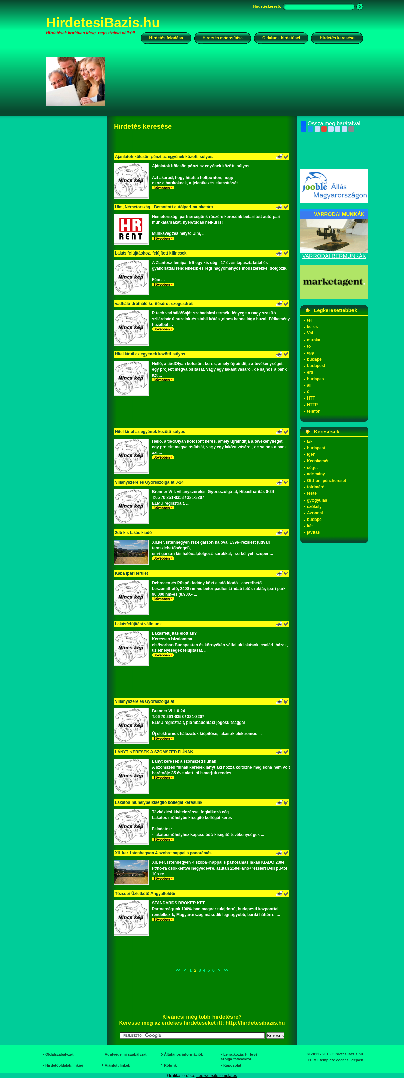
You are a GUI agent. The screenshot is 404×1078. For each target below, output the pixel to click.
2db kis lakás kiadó (133, 532)
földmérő (315, 487)
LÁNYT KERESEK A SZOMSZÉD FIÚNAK (154, 752)
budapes (315, 379)
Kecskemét (317, 461)
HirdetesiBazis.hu (103, 22)
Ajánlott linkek (117, 1065)
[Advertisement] (238, 81)
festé (312, 493)
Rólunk (170, 1065)
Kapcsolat (232, 1065)
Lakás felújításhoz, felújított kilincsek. (151, 253)
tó (309, 346)
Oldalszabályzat (59, 1054)
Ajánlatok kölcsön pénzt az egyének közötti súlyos (164, 156)
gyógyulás (317, 500)
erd (310, 372)
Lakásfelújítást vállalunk (138, 624)
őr (309, 391)
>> (226, 970)
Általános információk (183, 1054)
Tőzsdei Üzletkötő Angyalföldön (146, 893)
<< (178, 970)
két (310, 526)
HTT (311, 398)
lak (310, 441)
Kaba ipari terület (131, 573)
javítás (313, 532)
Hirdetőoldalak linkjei (64, 1065)
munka (313, 340)
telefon (313, 411)
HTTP (312, 404)
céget (312, 467)
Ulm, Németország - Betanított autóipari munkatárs (164, 207)
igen (311, 454)
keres (312, 326)
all (309, 385)
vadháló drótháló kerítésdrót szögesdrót (154, 303)
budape (314, 359)
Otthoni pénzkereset (326, 480)
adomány (316, 474)
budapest (316, 365)
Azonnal (315, 513)
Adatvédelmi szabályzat (126, 1054)
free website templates (216, 1075)
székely (314, 506)
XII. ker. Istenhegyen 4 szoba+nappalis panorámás (163, 853)
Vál (310, 333)
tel (309, 320)
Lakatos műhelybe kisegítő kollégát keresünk (158, 802)
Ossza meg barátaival (330, 123)
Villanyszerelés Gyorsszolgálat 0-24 (149, 482)
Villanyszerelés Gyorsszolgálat (144, 701)
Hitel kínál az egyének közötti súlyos (150, 354)
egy (310, 352)
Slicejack (355, 1060)
